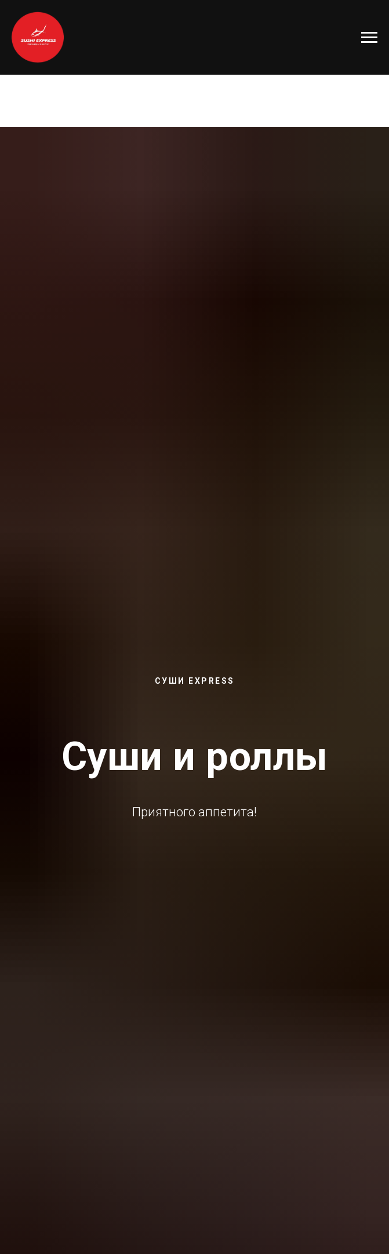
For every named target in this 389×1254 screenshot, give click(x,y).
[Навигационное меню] (369, 37)
